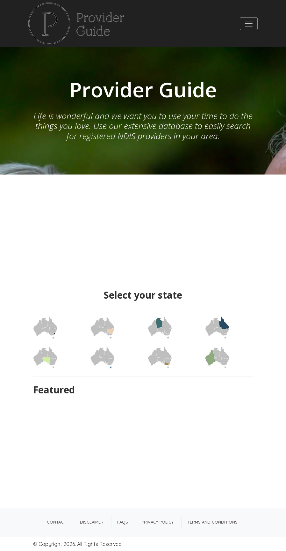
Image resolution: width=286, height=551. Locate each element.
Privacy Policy (158, 522)
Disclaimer (92, 522)
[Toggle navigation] (249, 23)
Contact (56, 522)
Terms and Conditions (212, 522)
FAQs (122, 522)
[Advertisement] (143, 222)
